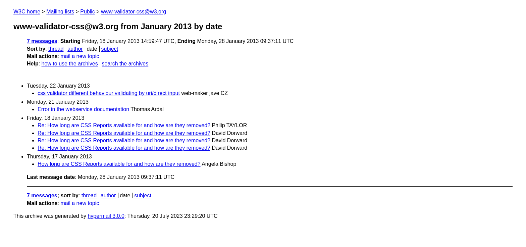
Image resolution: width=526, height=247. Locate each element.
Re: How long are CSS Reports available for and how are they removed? (124, 125)
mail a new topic (79, 56)
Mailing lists (60, 11)
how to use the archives (70, 63)
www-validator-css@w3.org (133, 11)
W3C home (26, 11)
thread (55, 49)
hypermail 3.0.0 (106, 216)
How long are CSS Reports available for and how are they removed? (119, 164)
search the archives (125, 63)
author (75, 49)
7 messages (42, 41)
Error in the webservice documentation (83, 109)
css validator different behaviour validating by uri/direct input (109, 93)
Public (87, 11)
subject (109, 49)
